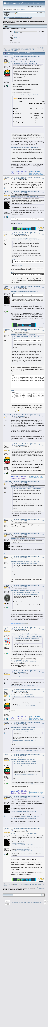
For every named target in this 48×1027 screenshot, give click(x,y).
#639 (43, 797)
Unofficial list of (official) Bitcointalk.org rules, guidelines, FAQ (19, 888)
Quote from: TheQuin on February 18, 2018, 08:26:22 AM (24, 238)
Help (11, 17)
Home (7, 17)
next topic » (41, 48)
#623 (43, 192)
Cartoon (20, 223)
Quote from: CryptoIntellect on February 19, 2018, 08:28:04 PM (25, 449)
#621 (43, 58)
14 (23, 48)
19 (30, 48)
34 (23, 49)
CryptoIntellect (8, 415)
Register (24, 17)
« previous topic (40, 47)
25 (8, 49)
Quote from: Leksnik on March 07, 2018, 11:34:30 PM (23, 759)
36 (26, 49)
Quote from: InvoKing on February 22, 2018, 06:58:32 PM (24, 633)
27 (11, 49)
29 (14, 49)
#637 (43, 723)
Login (20, 17)
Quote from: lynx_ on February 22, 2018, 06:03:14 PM (23, 590)
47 (11, 50)
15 (24, 48)
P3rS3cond (7, 177)
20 (32, 48)
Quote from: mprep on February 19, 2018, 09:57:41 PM (23, 486)
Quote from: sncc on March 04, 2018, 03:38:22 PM (22, 694)
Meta (17, 21)
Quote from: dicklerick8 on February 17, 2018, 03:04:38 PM (24, 147)
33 (21, 49)
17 (27, 48)
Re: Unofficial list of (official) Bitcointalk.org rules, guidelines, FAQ (27, 57)
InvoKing (6, 585)
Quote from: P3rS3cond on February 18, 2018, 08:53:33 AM (24, 291)
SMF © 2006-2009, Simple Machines (32, 902)
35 (24, 49)
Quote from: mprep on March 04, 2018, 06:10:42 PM (23, 727)
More (29, 17)
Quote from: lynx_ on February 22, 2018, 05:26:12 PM (23, 538)
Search (16, 17)
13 (21, 48)
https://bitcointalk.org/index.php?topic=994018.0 (28, 750)
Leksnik (6, 722)
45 (8, 50)
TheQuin (6, 191)
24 (6, 49)
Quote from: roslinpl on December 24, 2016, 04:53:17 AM (25, 94)
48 (13, 50)
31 (17, 49)
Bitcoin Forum (7, 21)
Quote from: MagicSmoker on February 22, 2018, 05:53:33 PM (25, 561)
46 (9, 50)
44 (6, 50)
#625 (43, 287)
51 (17, 50)
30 (16, 49)
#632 (43, 557)
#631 (43, 534)
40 (32, 49)
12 (19, 48)
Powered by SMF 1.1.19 (17, 902)
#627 (43, 416)
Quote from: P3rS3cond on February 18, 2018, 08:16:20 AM (24, 196)
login (18, 9)
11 (18, 48)
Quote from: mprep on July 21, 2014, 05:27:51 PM (22, 676)
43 (5, 50)
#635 (43, 672)
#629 (43, 483)
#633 (43, 586)
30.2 (9, 14)
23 (5, 49)
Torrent (6, 15)
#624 (43, 234)
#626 (43, 330)
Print (43, 50)
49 (14, 50)
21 (33, 48)
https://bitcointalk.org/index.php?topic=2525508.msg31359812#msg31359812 (25, 817)
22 (3, 49)
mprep (6, 56)
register (22, 9)
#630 (43, 520)
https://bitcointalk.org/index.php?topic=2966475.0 (24, 685)
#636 (43, 691)
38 (29, 49)
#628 (43, 445)
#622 (43, 178)
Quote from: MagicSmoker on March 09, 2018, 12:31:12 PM (24, 833)
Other (13, 21)
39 (30, 49)
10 (16, 48)
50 (16, 50)
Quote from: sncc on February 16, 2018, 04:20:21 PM (23, 61)
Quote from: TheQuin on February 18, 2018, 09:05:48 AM (24, 334)
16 (26, 48)
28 (13, 49)
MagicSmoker (8, 533)
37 (27, 49)
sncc (5, 671)
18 (29, 48)
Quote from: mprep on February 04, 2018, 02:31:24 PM (24, 63)
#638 (43, 755)
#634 (43, 629)
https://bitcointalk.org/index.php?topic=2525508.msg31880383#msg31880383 (23, 810)
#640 (43, 830)
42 (3, 50)
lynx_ (5, 519)
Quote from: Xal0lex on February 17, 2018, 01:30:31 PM (23, 132)
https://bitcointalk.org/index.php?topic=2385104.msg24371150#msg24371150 (23, 661)
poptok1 (6, 628)
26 (9, 49)
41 (33, 49)
